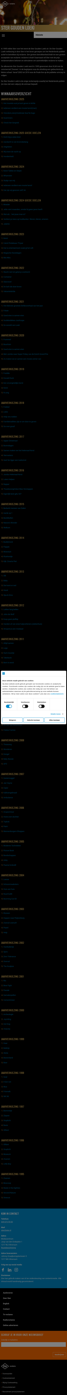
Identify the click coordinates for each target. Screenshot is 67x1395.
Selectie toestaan (33, 720)
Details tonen (56, 714)
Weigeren (12, 720)
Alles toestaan (54, 720)
